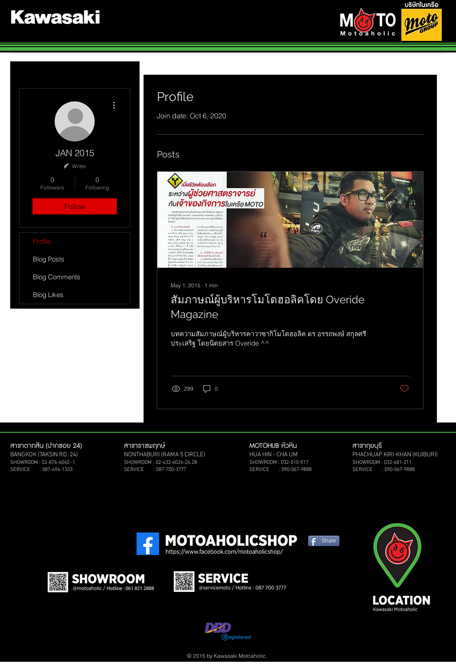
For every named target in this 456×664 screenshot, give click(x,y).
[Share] (324, 540)
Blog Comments (56, 277)
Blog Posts (48, 259)
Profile (42, 241)
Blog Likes (48, 294)
